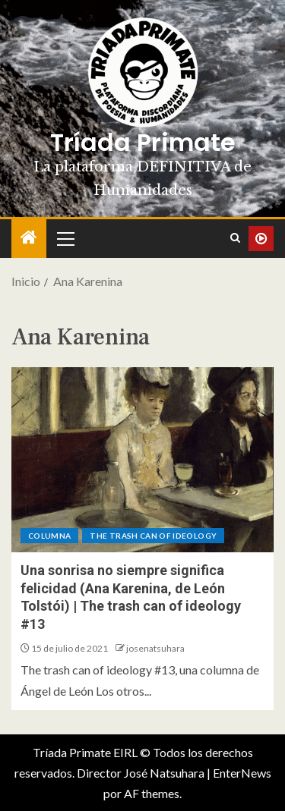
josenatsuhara (155, 648)
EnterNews (242, 772)
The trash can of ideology (153, 535)
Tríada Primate (143, 142)
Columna (49, 535)
